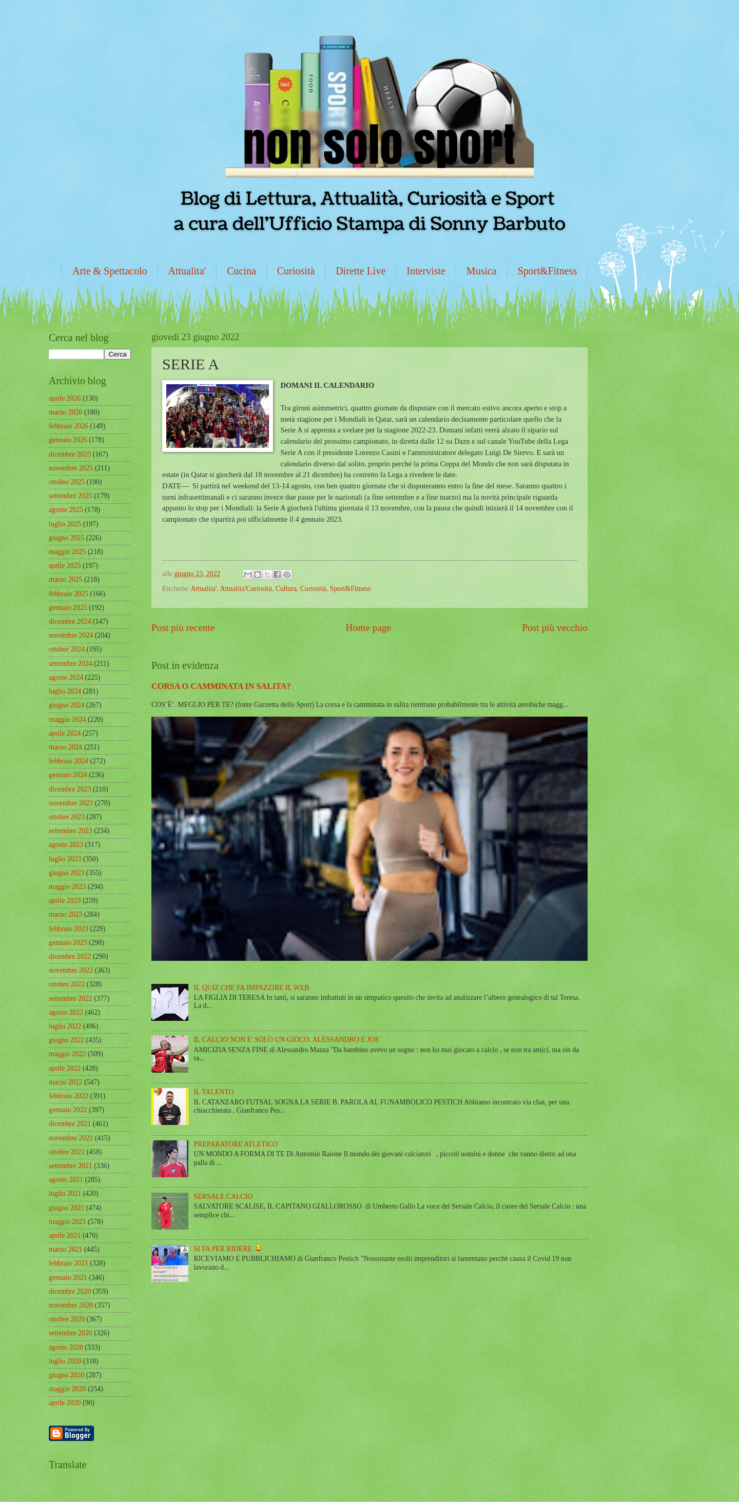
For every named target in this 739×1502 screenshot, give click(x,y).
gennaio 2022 (68, 1110)
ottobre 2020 (67, 1319)
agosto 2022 (66, 1012)
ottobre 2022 (67, 984)
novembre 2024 (71, 635)
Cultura (286, 588)
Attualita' (187, 270)
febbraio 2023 (68, 929)
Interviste (425, 270)
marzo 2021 (66, 1249)
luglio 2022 (65, 1026)
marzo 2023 (66, 914)
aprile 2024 (65, 733)
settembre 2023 (70, 831)
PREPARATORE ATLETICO (236, 1144)
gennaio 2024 (68, 775)
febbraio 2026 (68, 426)
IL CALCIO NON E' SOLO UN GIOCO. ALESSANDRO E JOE (286, 1039)
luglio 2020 (65, 1361)
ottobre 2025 (67, 482)
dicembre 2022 (70, 956)
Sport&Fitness (547, 270)
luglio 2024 (65, 691)
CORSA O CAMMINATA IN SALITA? (220, 686)
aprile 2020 (65, 1403)
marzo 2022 (66, 1082)
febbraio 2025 (68, 594)
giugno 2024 (66, 705)
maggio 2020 (67, 1389)
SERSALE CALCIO (223, 1196)
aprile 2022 (65, 1068)
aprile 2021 (65, 1235)
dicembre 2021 (70, 1124)
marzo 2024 (66, 747)
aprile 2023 (65, 900)
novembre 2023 (71, 803)
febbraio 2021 (68, 1263)
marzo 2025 (66, 579)
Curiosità (296, 270)
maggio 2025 (67, 552)
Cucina (241, 270)
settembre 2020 (70, 1333)
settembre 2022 (70, 998)
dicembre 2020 (70, 1291)
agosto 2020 (66, 1347)
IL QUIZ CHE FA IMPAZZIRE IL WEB (251, 988)
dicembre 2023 (70, 789)
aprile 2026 (65, 398)
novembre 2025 (71, 468)
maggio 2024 (67, 719)
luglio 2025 (65, 524)
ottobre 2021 (67, 1152)
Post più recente (183, 627)
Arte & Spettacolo (109, 270)
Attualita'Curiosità (245, 588)
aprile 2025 (65, 565)
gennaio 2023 (68, 942)
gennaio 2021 (68, 1277)
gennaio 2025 (68, 607)
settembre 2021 (70, 1166)
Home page (368, 627)
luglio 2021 (65, 1193)
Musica (481, 270)
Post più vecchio (555, 627)
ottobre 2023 (67, 817)
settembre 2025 (70, 496)
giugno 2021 (66, 1208)
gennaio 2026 (68, 440)
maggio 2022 (67, 1054)
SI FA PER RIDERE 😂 (228, 1249)
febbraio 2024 (68, 761)
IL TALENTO (214, 1092)
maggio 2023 (67, 887)
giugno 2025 (66, 538)
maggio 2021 (67, 1222)
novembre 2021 (71, 1138)
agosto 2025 (66, 509)
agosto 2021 (66, 1179)
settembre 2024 (70, 663)
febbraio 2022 (68, 1096)
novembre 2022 (71, 970)
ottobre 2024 (67, 649)
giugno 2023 (66, 873)
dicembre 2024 (70, 621)
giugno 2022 (66, 1040)
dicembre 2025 (70, 454)
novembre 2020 (71, 1305)
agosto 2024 (66, 677)
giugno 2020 (66, 1375)
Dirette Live (360, 270)
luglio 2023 (65, 859)
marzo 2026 (66, 412)
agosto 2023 (66, 844)
